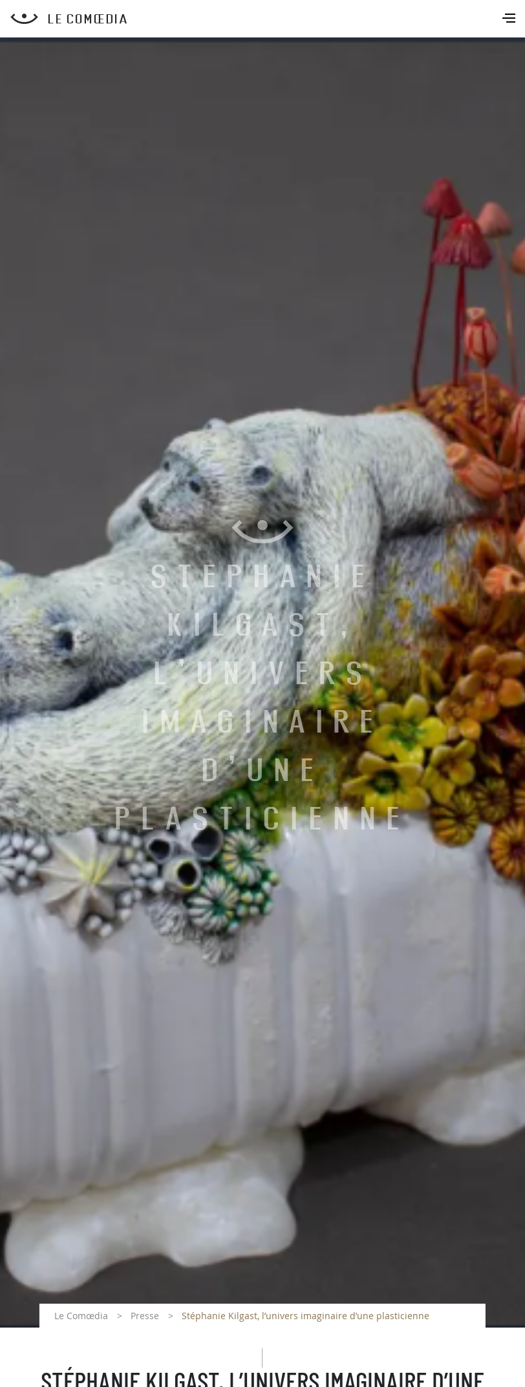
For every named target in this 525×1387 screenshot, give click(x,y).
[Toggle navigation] (510, 19)
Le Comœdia (81, 1315)
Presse (145, 1315)
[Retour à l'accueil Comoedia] (267, 19)
